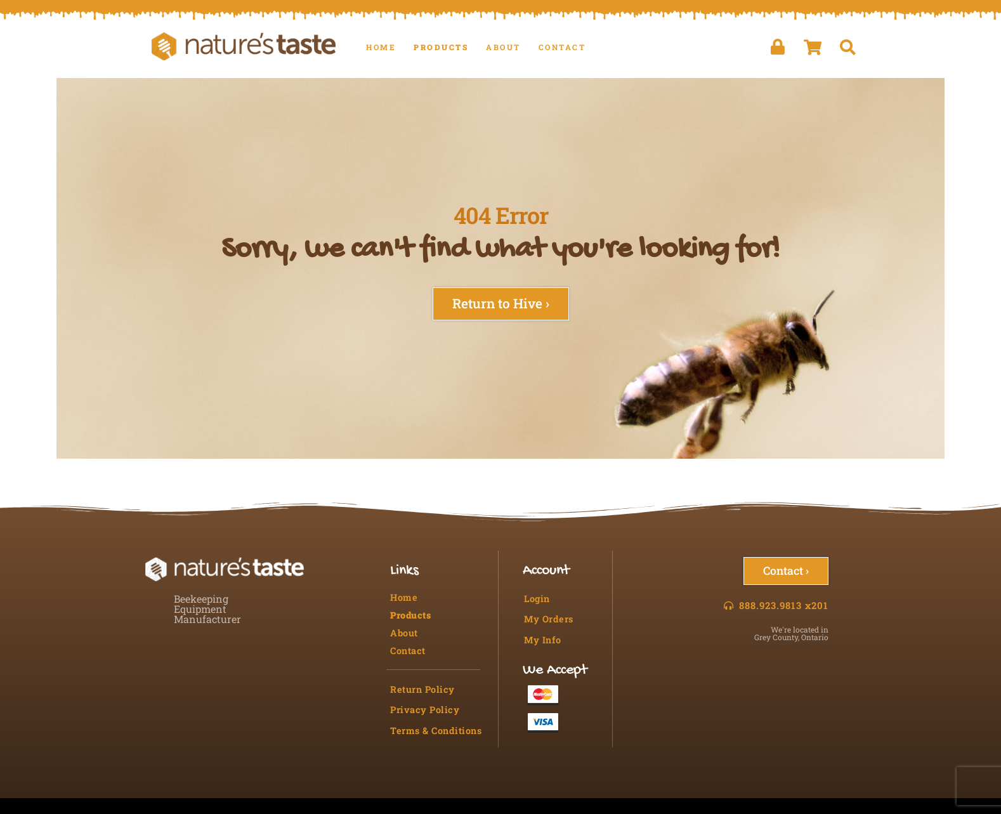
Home (381, 47)
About (503, 47)
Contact (562, 47)
